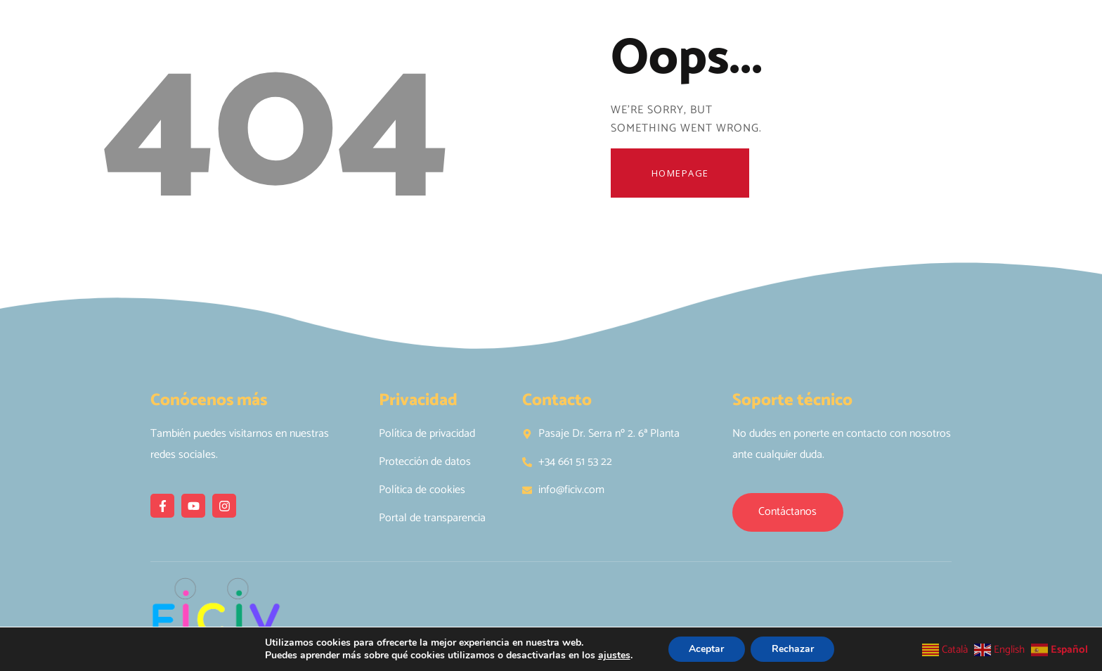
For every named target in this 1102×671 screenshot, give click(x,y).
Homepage (681, 173)
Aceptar (706, 649)
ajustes (613, 655)
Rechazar (793, 649)
